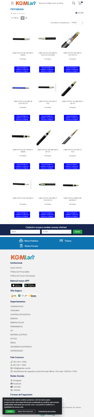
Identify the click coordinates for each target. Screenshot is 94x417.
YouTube (15, 387)
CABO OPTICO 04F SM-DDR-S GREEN (23, 54)
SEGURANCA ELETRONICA (21, 347)
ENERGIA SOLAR (17, 323)
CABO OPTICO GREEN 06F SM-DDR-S (72, 199)
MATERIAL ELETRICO (18, 335)
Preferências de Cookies (47, 412)
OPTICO (13, 339)
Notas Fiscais (28, 246)
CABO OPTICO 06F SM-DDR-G (23, 198)
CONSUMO (14, 310)
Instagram (15, 380)
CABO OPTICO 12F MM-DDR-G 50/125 (72, 102)
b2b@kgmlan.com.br (20, 368)
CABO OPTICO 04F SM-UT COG (48, 102)
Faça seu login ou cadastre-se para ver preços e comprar (22, 69)
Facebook (15, 384)
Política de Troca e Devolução (22, 276)
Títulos (65, 241)
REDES (13, 343)
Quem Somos (16, 268)
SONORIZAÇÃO (16, 351)
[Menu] (12, 3)
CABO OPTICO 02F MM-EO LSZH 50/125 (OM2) (48, 54)
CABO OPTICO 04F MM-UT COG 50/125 (48, 199)
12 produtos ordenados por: (60, 23)
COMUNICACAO (16, 306)
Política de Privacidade (19, 272)
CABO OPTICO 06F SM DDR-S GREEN (23, 151)
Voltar (79, 13)
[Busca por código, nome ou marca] (54, 3)
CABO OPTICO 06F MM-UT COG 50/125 (72, 54)
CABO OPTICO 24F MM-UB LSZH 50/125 (23, 102)
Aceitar (10, 412)
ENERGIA (14, 318)
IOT (11, 331)
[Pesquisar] (74, 3)
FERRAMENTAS (16, 327)
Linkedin (15, 390)
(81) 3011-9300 (18, 365)
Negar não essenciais (25, 412)
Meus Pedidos (28, 241)
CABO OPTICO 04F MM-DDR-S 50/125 (47, 151)
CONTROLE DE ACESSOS (20, 314)
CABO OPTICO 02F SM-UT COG (72, 151)
